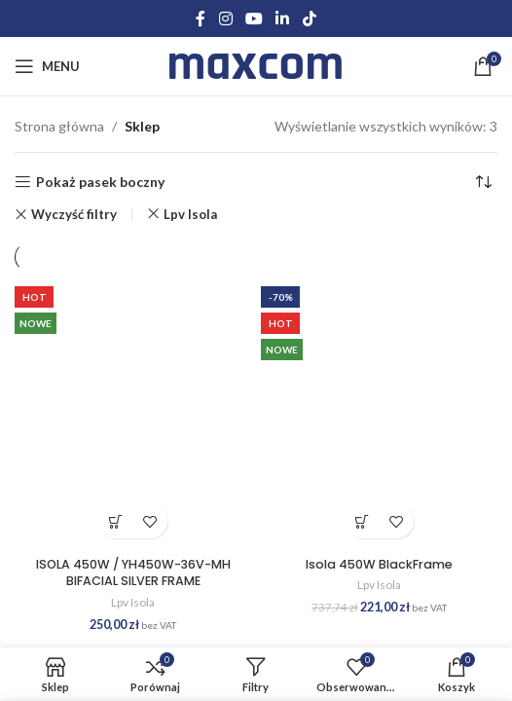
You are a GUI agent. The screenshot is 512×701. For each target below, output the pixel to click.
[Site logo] (256, 64)
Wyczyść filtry (74, 214)
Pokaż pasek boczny (100, 182)
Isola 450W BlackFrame (379, 564)
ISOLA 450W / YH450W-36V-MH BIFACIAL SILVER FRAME (133, 573)
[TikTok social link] (309, 18)
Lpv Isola (133, 602)
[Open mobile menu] (47, 66)
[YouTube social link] (253, 18)
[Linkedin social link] (283, 18)
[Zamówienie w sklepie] (482, 182)
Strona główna (59, 126)
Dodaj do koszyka (116, 521)
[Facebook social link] (201, 18)
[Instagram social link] (225, 18)
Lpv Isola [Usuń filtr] (190, 214)
